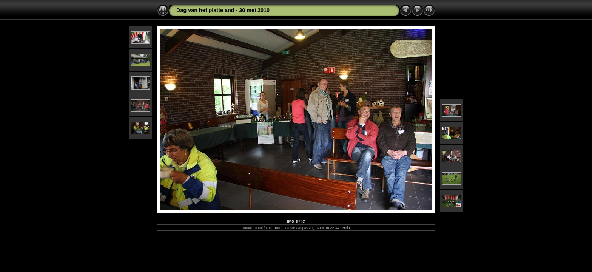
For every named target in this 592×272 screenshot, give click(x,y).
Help (346, 228)
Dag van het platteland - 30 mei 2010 (223, 10)
